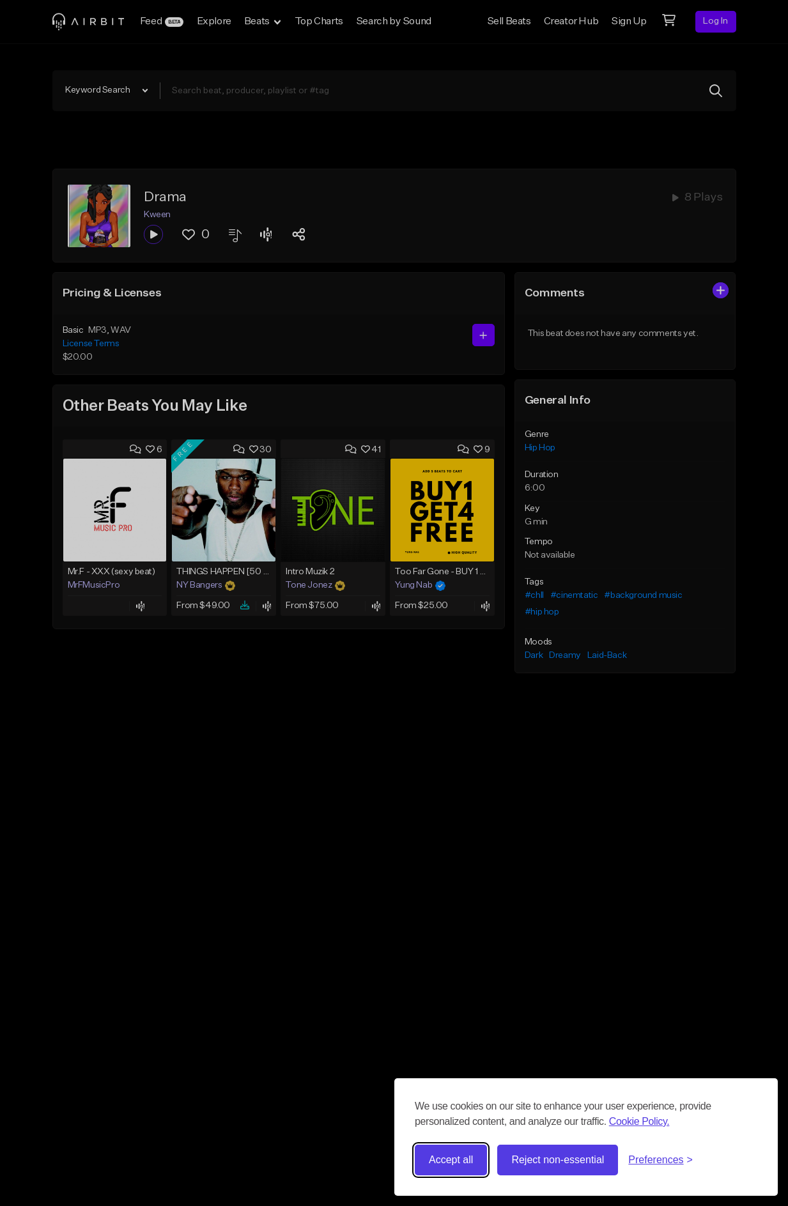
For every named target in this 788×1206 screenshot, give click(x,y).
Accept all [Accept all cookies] (451, 1159)
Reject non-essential (557, 1159)
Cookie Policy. (639, 1121)
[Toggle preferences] (660, 1160)
